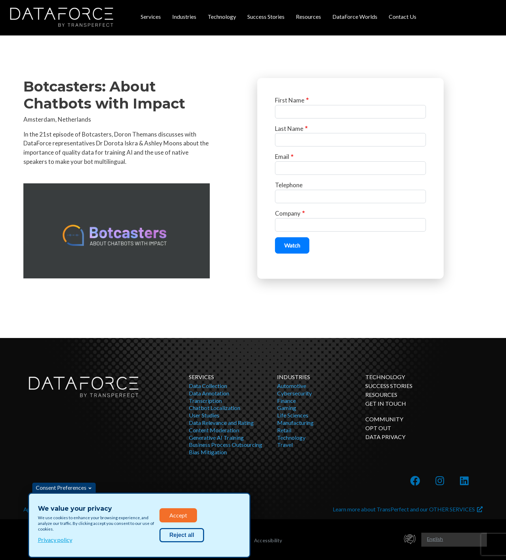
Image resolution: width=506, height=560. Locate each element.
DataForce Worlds (354, 16)
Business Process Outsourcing (225, 444)
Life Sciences (292, 415)
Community (384, 419)
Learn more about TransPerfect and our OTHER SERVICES (408, 509)
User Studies (204, 415)
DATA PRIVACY (385, 436)
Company (287, 213)
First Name (289, 100)
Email (282, 156)
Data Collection (208, 385)
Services (151, 16)
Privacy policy (55, 539)
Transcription (205, 400)
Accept (178, 515)
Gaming (286, 407)
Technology (222, 16)
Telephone (289, 185)
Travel (285, 444)
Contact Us (402, 16)
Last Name (289, 128)
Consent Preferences (61, 487)
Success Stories (266, 16)
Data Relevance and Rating (221, 422)
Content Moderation (214, 430)
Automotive (291, 385)
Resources (308, 16)
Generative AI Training (216, 437)
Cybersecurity (294, 393)
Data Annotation (209, 393)
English (435, 539)
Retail (284, 430)
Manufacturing (295, 422)
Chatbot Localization (214, 407)
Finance (286, 400)
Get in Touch (385, 403)
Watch (292, 245)
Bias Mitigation (208, 452)
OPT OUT (378, 428)
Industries (184, 16)
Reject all (181, 535)
